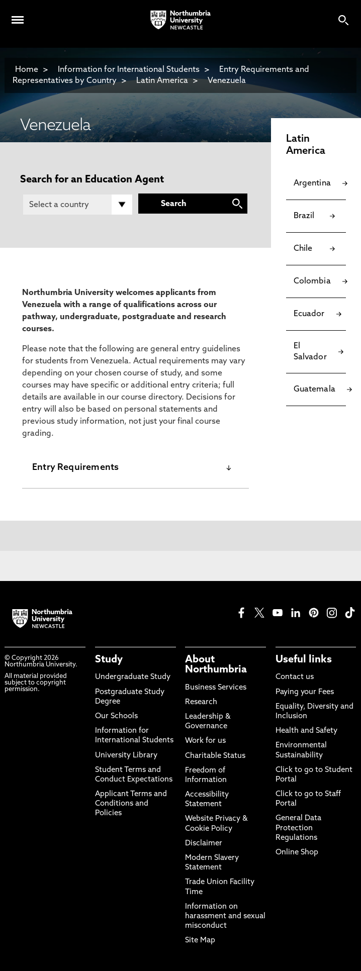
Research (201, 702)
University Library (126, 755)
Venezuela (227, 81)
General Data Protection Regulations (298, 828)
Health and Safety (306, 731)
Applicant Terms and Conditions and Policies (131, 804)
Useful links (304, 660)
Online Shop (297, 852)
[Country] (77, 205)
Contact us (295, 677)
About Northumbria (216, 665)
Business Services (215, 688)
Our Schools (116, 716)
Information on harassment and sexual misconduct (225, 916)
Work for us (205, 741)
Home (26, 70)
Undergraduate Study (132, 677)
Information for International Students (129, 70)
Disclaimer (203, 843)
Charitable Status (215, 756)
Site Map (200, 940)
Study (109, 660)
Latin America (162, 81)
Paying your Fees (305, 692)
